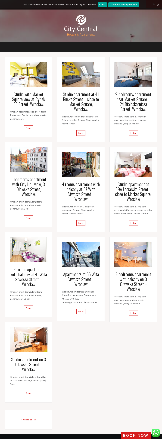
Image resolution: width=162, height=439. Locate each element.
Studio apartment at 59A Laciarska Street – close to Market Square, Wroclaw (133, 191)
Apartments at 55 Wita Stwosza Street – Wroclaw (81, 279)
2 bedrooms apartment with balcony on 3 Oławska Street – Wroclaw (133, 281)
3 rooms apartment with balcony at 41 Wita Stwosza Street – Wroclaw (28, 276)
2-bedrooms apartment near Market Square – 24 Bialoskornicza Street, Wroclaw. (133, 101)
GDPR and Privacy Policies (123, 4)
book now (136, 435)
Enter (28, 128)
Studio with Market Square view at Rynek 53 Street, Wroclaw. (28, 99)
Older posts (29, 419)
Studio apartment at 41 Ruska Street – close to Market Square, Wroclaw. (81, 101)
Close (102, 4)
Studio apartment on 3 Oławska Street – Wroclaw (28, 364)
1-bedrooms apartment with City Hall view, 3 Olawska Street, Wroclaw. (28, 186)
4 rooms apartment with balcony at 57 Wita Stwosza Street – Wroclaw (81, 191)
